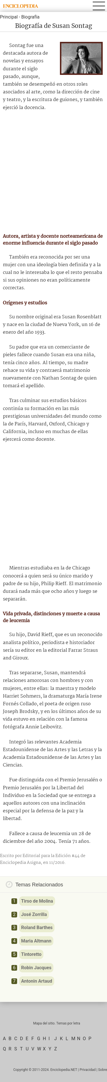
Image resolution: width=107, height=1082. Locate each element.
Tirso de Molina (37, 901)
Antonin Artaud (36, 981)
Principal (9, 17)
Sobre (102, 1070)
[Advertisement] (53, 172)
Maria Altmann (36, 941)
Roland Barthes (37, 927)
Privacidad (88, 1070)
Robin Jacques (36, 967)
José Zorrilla (34, 914)
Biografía (30, 17)
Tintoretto (31, 954)
